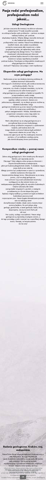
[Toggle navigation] (42, 3)
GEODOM (11, 3)
